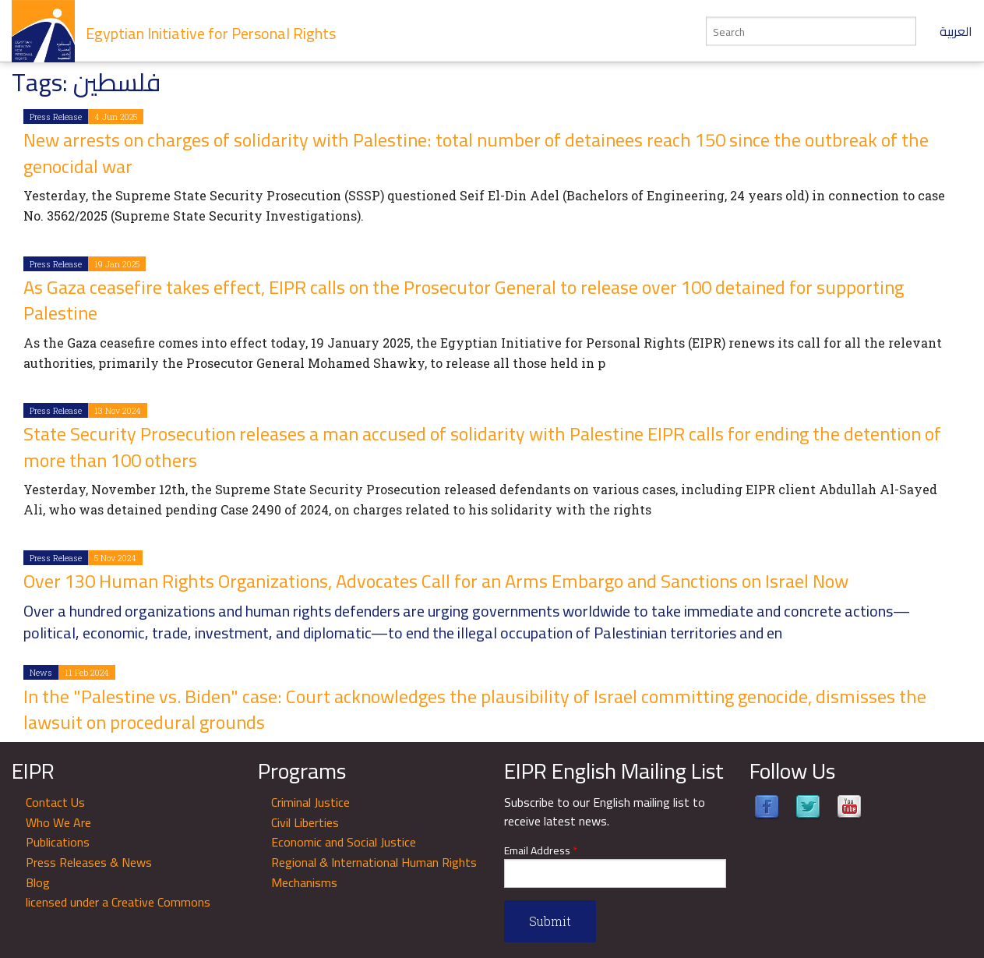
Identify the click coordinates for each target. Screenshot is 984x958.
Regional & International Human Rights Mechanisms (374, 872)
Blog (38, 882)
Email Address (540, 851)
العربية (956, 31)
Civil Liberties (305, 822)
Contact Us (55, 802)
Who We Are (58, 822)
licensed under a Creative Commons (118, 902)
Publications (58, 842)
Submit (550, 921)
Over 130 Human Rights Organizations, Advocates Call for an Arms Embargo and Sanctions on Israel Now (435, 581)
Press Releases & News (89, 862)
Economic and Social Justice (343, 842)
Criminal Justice (310, 802)
